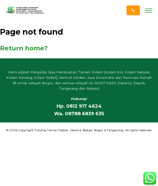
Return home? (24, 48)
